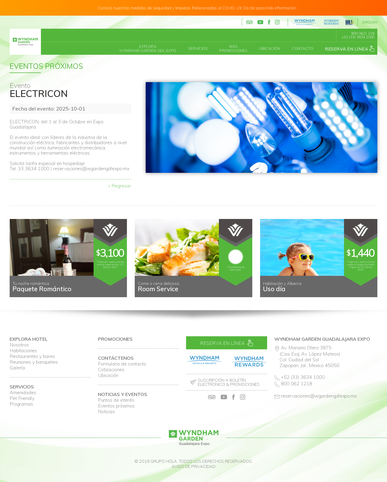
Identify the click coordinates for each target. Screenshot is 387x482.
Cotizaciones (111, 370)
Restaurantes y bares (32, 356)
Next (370, 293)
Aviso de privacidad (194, 466)
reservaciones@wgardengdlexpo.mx (319, 396)
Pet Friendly (22, 398)
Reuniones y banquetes (34, 362)
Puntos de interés (116, 400)
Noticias (106, 411)
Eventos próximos (116, 406)
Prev (16, 293)
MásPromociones (233, 48)
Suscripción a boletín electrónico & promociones (229, 382)
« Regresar (119, 185)
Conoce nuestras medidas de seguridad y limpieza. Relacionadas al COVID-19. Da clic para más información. (197, 7)
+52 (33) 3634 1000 (358, 37)
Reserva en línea (349, 49)
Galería (17, 368)
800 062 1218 (296, 384)
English (370, 22)
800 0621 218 (362, 33)
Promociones (115, 339)
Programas (21, 404)
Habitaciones (23, 350)
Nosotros (19, 345)
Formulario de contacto (122, 364)
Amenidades (23, 392)
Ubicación (269, 48)
